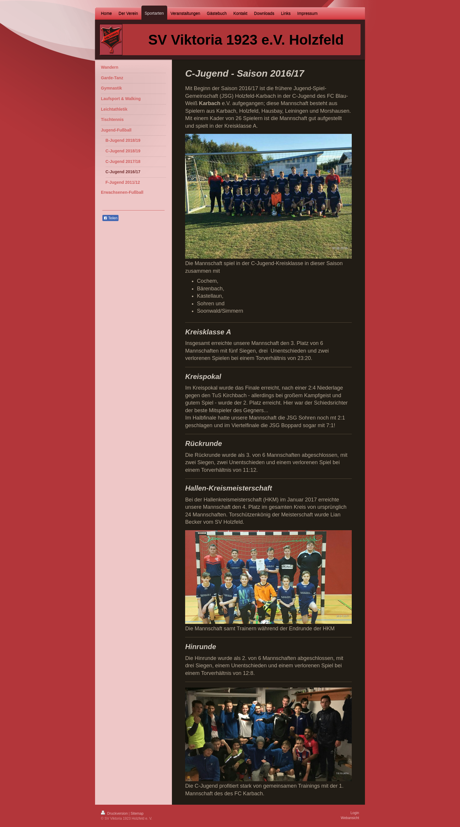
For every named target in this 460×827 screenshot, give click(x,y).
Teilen (110, 218)
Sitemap (137, 813)
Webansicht (350, 818)
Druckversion (115, 813)
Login (355, 813)
